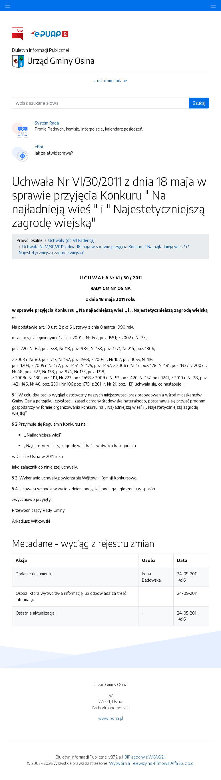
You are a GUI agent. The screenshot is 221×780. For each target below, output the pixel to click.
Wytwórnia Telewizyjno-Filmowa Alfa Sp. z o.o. (151, 763)
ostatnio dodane (112, 80)
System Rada (47, 122)
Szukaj (199, 103)
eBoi (39, 146)
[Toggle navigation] (213, 5)
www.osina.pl (110, 718)
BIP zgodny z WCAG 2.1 (145, 756)
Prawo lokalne (30, 240)
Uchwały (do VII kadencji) (71, 240)
